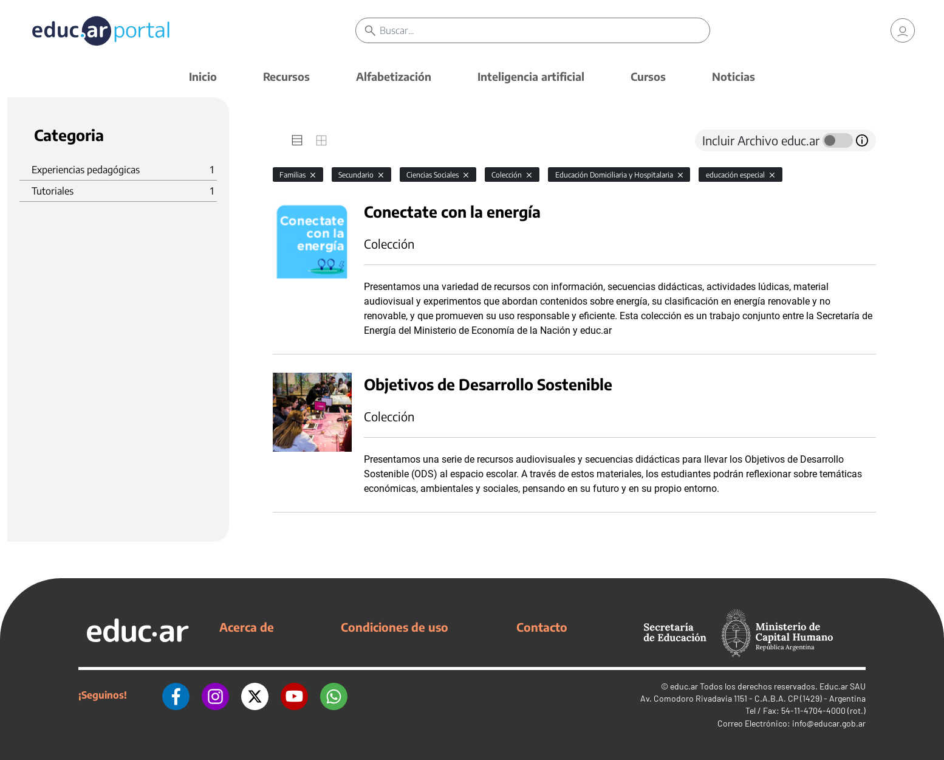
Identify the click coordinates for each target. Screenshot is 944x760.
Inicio (203, 76)
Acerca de (246, 627)
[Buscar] (545, 30)
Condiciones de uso (394, 627)
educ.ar (684, 686)
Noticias (733, 76)
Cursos (648, 76)
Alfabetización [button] (393, 76)
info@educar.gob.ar (829, 723)
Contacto (541, 627)
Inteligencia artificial (530, 76)
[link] (903, 30)
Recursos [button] (286, 76)
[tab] (297, 140)
